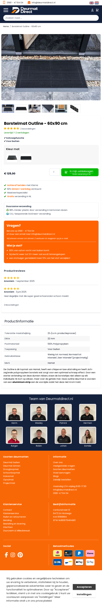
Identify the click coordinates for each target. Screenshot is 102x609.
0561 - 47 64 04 (15, 2)
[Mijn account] (92, 10)
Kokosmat (8, 476)
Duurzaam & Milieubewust (16, 530)
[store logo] (50, 10)
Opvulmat (8, 479)
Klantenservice (11, 513)
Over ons (58, 462)
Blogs (56, 476)
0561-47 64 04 (60, 493)
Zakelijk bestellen (62, 479)
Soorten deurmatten (64, 469)
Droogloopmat (11, 469)
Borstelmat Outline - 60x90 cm (26, 26)
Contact (7, 509)
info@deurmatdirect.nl (43, 2)
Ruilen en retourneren (14, 516)
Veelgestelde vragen (64, 465)
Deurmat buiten (11, 462)
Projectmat (9, 483)
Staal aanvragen (61, 472)
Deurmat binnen (11, 465)
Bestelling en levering (14, 523)
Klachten (8, 527)
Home (6, 26)
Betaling (7, 520)
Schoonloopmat (11, 472)
